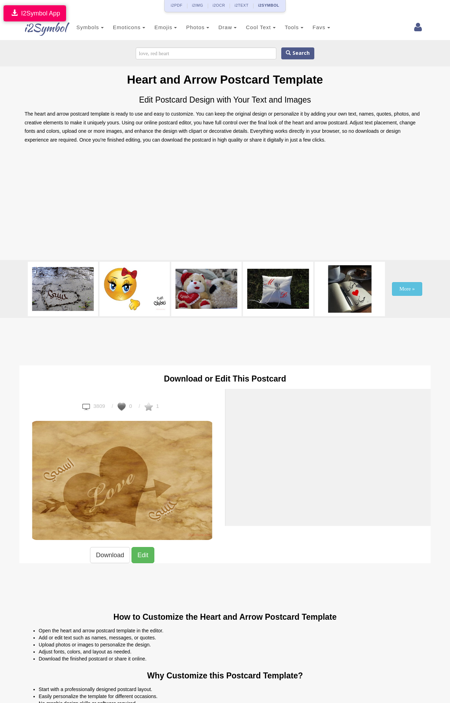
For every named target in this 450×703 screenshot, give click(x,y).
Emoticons (120, 27)
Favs (313, 27)
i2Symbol (38, 28)
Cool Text (252, 27)
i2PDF (176, 5)
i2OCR (219, 5)
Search (298, 53)
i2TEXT (241, 5)
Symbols (81, 27)
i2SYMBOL (268, 5)
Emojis (157, 27)
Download (110, 555)
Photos (189, 27)
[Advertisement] (225, 204)
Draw (219, 27)
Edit (142, 555)
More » (407, 289)
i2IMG (197, 5)
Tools (285, 27)
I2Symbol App (34, 13)
